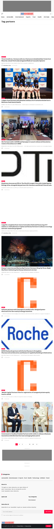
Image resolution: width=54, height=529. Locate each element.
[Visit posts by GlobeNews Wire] (2, 65)
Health (3, 56)
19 (29, 444)
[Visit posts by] (2, 107)
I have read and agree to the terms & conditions (13, 515)
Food (25, 478)
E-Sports (20, 478)
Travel (47, 478)
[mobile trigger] (2, 13)
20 (33, 444)
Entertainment (13, 478)
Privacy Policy (20, 526)
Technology (35, 478)
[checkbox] (1, 514)
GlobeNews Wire (7, 65)
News (3, 98)
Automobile (4, 478)
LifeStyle (42, 478)
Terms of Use (28, 526)
